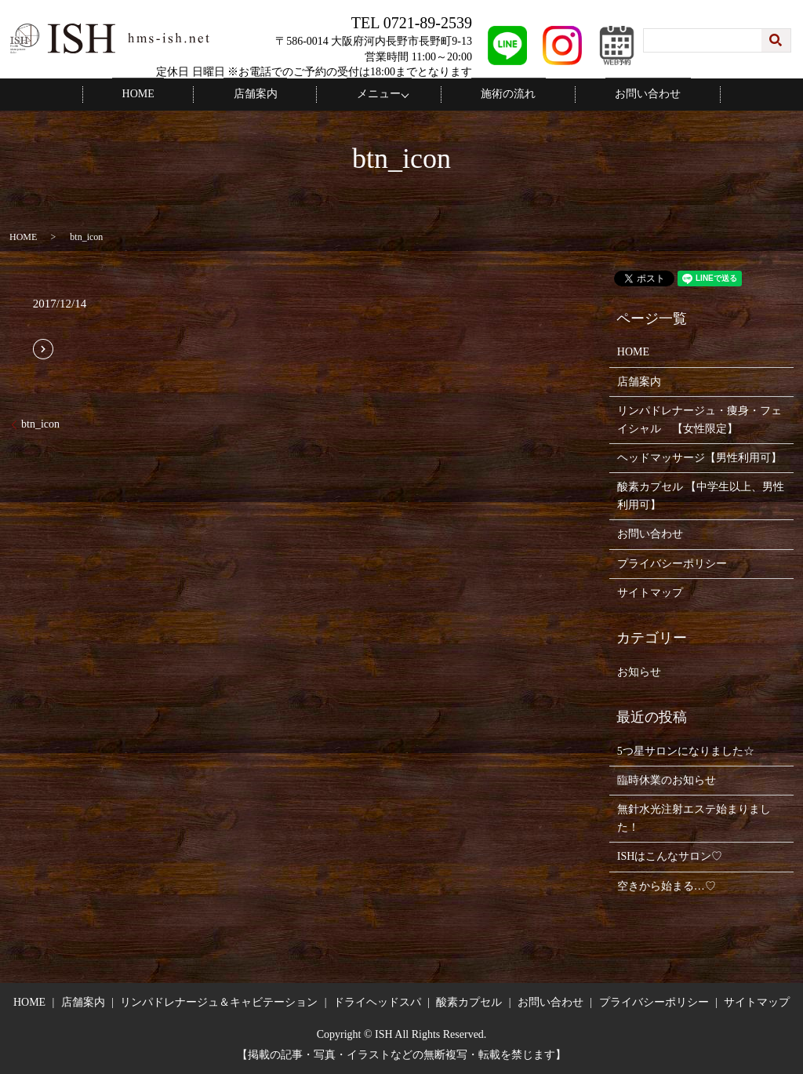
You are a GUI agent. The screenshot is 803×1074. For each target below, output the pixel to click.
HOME (172, 94)
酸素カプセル (469, 1001)
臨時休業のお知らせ (666, 779)
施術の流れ (494, 94)
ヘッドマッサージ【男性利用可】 (699, 457)
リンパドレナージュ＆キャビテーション (219, 1001)
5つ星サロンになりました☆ (685, 749)
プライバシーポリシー (672, 562)
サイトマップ (650, 592)
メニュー (374, 94)
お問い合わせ (614, 94)
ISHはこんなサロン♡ (670, 855)
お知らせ (639, 671)
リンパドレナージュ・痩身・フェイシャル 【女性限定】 (699, 418)
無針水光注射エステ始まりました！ (694, 817)
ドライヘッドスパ (377, 1001)
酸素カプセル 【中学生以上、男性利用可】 (701, 494)
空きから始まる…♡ (666, 884)
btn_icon (40, 423)
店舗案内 (270, 94)
